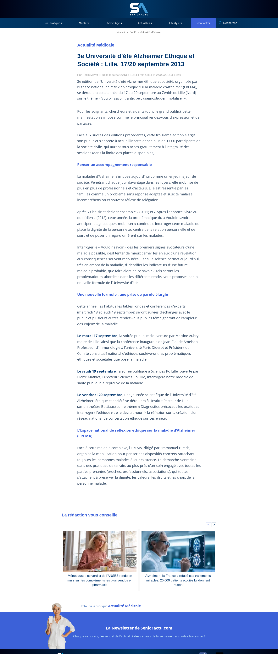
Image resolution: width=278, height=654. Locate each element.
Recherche (230, 23)
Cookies (158, 642)
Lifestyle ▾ (175, 23)
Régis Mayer (91, 74)
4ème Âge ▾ (114, 23)
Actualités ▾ (145, 23)
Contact (171, 642)
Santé (133, 32)
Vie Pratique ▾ (53, 23)
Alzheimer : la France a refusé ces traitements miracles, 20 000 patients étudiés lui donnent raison (178, 562)
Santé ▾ (84, 23)
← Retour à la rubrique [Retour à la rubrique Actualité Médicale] (108, 591)
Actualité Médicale (150, 32)
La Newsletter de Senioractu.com (139, 612)
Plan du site (104, 642)
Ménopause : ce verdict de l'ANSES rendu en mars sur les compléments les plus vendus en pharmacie (100, 562)
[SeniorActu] (139, 9)
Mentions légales (125, 642)
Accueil (121, 32)
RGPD (144, 642)
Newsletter (203, 23)
